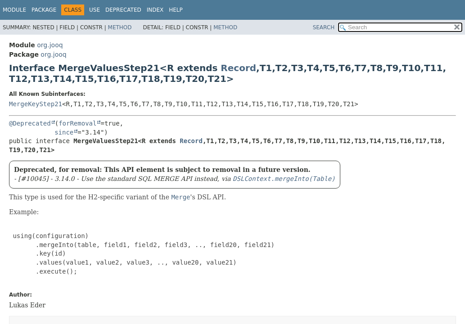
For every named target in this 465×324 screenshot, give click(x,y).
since (63, 132)
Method (120, 27)
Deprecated (123, 10)
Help (176, 10)
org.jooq (50, 45)
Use (94, 10)
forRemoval (77, 123)
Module (14, 10)
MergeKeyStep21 (35, 104)
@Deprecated (30, 123)
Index (155, 10)
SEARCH (324, 27)
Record (238, 68)
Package (44, 10)
